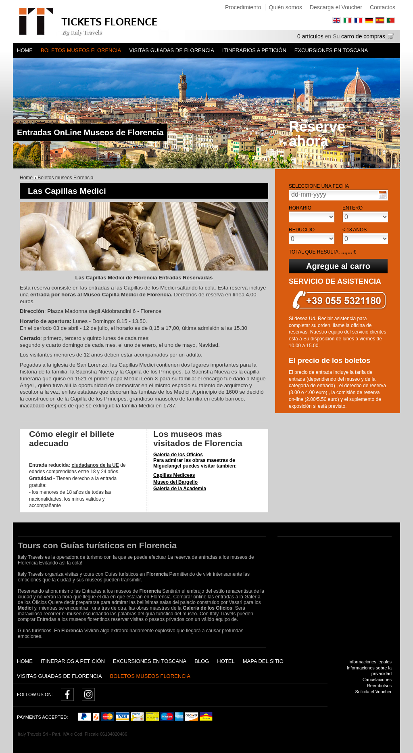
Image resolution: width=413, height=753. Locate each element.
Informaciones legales (370, 661)
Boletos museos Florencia (81, 50)
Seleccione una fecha (319, 186)
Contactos (382, 7)
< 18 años (354, 230)
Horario (300, 208)
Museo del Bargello (175, 482)
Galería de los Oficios (178, 454)
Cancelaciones (377, 679)
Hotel (225, 661)
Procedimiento (243, 7)
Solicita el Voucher (373, 691)
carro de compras (363, 36)
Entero (352, 208)
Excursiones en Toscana (331, 50)
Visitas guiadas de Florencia (171, 50)
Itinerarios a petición (254, 50)
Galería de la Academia (179, 488)
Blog (201, 661)
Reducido (302, 230)
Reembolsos (379, 685)
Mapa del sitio (263, 661)
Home (25, 50)
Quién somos (285, 7)
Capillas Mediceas (174, 475)
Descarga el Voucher (336, 7)
